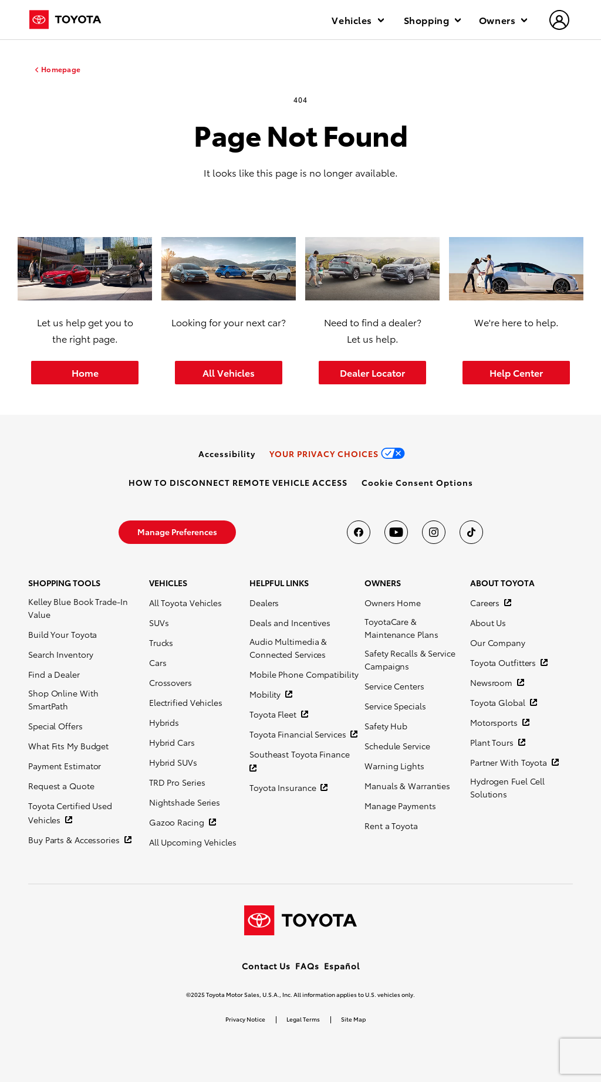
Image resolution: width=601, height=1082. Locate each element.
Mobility (266, 694)
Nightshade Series (184, 802)
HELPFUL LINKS (279, 583)
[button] (417, 482)
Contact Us (266, 966)
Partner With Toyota (509, 762)
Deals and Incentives (289, 622)
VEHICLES (168, 583)
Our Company (497, 642)
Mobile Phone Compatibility (303, 674)
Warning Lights (394, 766)
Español (342, 966)
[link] (226, 453)
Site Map (353, 1019)
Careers (486, 602)
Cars (158, 662)
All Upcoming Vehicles (193, 842)
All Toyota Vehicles (185, 602)
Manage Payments (400, 806)
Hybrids (164, 722)
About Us (488, 622)
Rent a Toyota (391, 825)
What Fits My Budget (68, 746)
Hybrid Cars (172, 742)
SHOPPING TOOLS (64, 583)
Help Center (516, 372)
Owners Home (392, 602)
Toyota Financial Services (298, 734)
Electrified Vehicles (185, 702)
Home (85, 372)
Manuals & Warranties (407, 786)
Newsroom (492, 682)
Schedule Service (397, 746)
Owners (503, 19)
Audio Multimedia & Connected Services (288, 647)
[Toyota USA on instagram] (433, 532)
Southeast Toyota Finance (299, 754)
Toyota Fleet (274, 714)
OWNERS (382, 583)
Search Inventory (60, 654)
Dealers (264, 602)
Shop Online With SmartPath (63, 699)
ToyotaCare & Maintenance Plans (401, 628)
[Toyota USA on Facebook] (358, 532)
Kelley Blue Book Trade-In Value (78, 608)
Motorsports (495, 722)
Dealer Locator (372, 372)
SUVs (159, 622)
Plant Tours (493, 742)
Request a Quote (61, 786)
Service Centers (394, 686)
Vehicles (357, 19)
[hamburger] (559, 21)
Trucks (161, 642)
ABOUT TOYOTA (502, 583)
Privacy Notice (245, 1019)
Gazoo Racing (178, 822)
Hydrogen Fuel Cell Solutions (507, 787)
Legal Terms (303, 1019)
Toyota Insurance (283, 787)
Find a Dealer (54, 674)
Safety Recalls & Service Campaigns (409, 659)
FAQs (307, 966)
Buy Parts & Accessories (75, 840)
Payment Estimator (64, 766)
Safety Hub (385, 726)
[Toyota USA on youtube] (396, 532)
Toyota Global (499, 702)
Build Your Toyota (62, 634)
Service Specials (395, 706)
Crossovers (170, 682)
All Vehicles (228, 372)
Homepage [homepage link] (60, 69)
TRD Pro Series (177, 782)
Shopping (432, 19)
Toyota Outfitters (504, 662)
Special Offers (55, 726)
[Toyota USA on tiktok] (471, 532)
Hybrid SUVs (173, 762)
